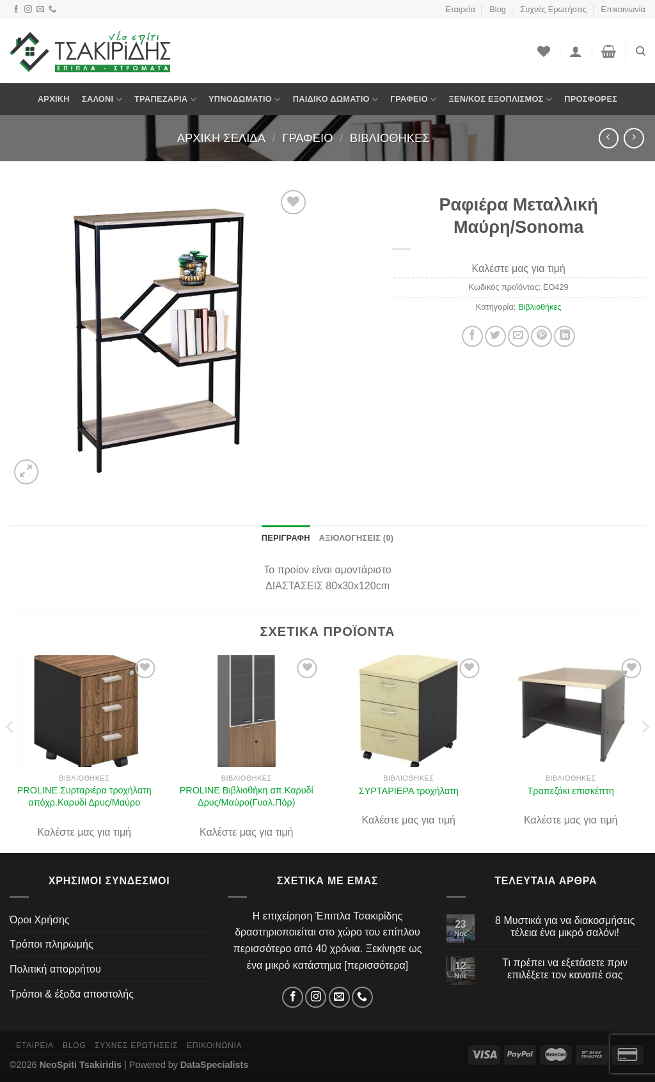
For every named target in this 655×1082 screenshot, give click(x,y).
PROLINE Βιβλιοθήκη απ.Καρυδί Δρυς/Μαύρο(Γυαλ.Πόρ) (246, 796)
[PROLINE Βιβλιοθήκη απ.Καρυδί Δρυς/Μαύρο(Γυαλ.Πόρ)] (246, 711)
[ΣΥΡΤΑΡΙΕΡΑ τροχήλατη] (409, 711)
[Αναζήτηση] (640, 51)
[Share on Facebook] (472, 336)
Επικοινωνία (623, 9)
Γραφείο (413, 99)
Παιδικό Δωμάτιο (335, 99)
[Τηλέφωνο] (52, 9)
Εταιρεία (460, 9)
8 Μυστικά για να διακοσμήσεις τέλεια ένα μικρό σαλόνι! (565, 926)
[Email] (40, 9)
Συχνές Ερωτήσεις (553, 9)
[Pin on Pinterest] (541, 336)
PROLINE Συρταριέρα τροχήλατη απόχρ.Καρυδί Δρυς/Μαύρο (84, 796)
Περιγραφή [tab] (286, 538)
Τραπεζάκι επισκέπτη (571, 791)
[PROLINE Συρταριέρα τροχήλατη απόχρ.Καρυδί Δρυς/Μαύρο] (84, 711)
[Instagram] (28, 9)
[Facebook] (16, 9)
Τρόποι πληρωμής (51, 944)
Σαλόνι (102, 99)
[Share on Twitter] (495, 336)
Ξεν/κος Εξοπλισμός (500, 99)
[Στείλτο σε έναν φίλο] (518, 336)
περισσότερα (376, 965)
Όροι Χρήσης (40, 919)
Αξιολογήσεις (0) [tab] (356, 538)
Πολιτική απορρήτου (55, 969)
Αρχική (54, 99)
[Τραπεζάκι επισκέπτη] (570, 711)
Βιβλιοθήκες (390, 138)
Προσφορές (590, 99)
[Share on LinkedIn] (564, 336)
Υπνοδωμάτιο (245, 99)
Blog (497, 9)
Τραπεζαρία (165, 99)
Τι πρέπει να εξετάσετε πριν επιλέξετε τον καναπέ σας (564, 968)
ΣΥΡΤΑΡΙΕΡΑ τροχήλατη (409, 791)
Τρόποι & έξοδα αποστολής (72, 994)
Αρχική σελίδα (221, 138)
